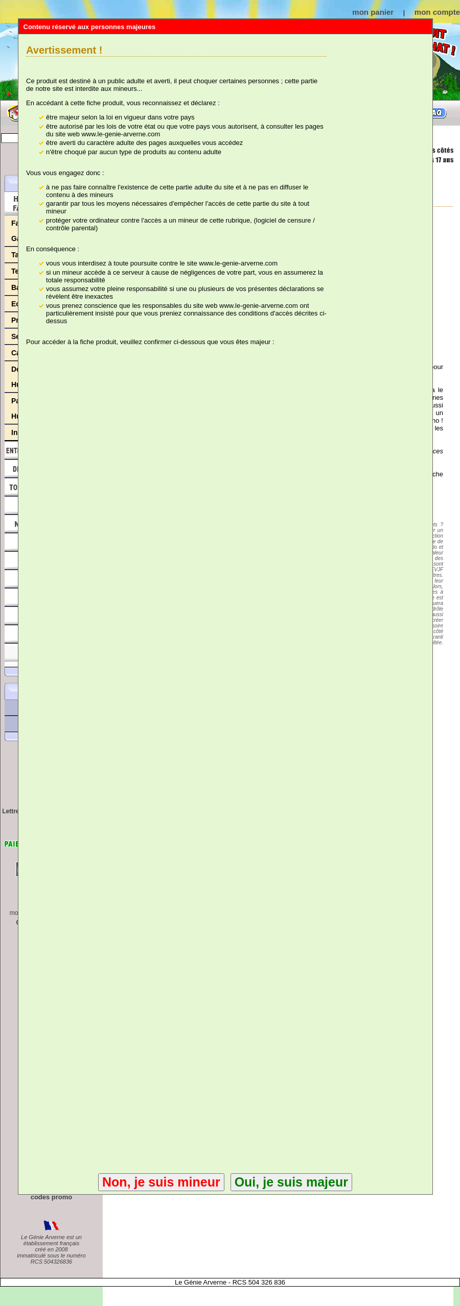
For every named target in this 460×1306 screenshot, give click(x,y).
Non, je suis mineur (161, 1182)
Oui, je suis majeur (291, 1182)
